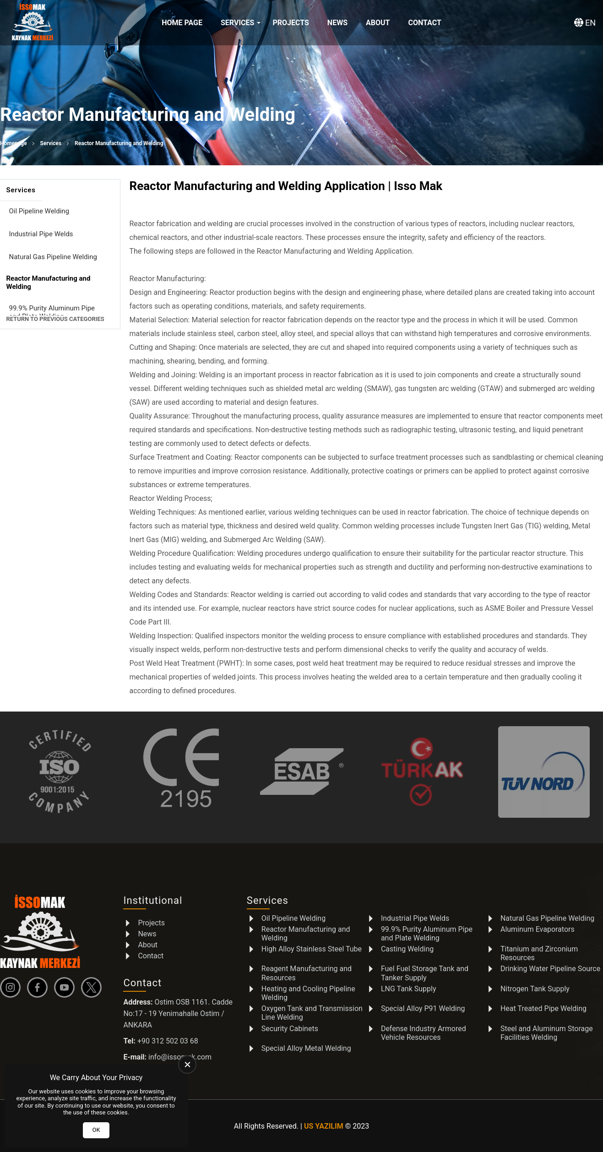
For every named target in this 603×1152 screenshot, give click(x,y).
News (337, 22)
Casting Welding (407, 949)
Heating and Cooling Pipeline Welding (308, 993)
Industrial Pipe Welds (41, 234)
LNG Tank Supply (408, 988)
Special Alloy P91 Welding (423, 1008)
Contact (424, 22)
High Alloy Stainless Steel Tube (311, 949)
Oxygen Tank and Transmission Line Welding (312, 1013)
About (378, 22)
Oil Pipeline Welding (39, 211)
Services (237, 22)
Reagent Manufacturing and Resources (306, 973)
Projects (290, 22)
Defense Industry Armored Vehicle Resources (423, 1032)
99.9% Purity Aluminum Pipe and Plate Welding (52, 312)
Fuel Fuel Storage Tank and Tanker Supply (424, 973)
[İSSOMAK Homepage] (32, 23)
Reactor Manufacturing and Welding (305, 933)
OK (96, 1129)
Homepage (13, 143)
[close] (187, 1064)
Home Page (182, 22)
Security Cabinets (289, 1028)
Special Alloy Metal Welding (306, 1048)
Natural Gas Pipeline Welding (53, 257)
